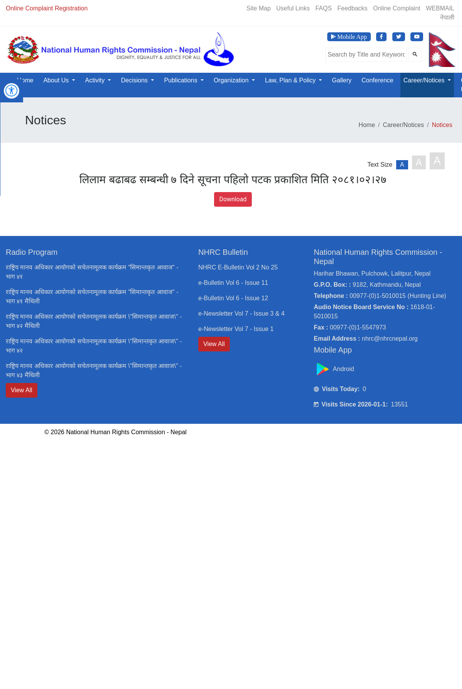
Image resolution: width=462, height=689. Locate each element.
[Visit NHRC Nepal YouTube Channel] (416, 36)
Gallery (342, 80)
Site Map (258, 8)
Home (25, 80)
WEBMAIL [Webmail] (440, 8)
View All (21, 390)
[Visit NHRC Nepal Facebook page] (381, 36)
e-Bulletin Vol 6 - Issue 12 (233, 298)
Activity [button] (95, 80)
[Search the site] (366, 55)
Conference (377, 80)
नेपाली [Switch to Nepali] (447, 17)
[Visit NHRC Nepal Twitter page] (398, 36)
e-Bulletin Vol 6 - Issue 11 (233, 282)
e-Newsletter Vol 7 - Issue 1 (236, 329)
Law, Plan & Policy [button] (291, 80)
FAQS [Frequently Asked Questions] (323, 8)
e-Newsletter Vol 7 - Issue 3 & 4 (241, 313)
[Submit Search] (415, 55)
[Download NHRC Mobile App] (349, 36)
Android (335, 369)
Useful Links (293, 8)
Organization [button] (232, 80)
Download (232, 199)
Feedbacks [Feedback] (352, 8)
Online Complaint (396, 8)
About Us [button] (57, 80)
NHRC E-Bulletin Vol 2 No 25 (238, 267)
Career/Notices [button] (424, 80)
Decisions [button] (135, 80)
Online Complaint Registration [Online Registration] (47, 8)
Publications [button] (181, 80)
